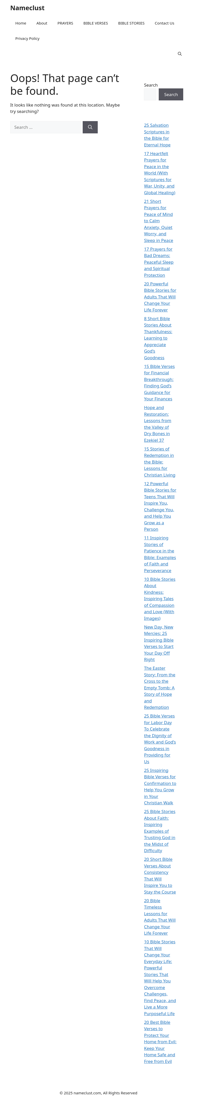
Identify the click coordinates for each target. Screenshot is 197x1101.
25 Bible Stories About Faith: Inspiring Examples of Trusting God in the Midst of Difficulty (159, 830)
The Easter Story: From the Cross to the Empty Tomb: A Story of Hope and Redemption (159, 687)
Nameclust (27, 7)
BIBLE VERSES (95, 23)
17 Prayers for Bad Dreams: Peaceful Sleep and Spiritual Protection (159, 262)
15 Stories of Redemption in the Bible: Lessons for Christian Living (159, 462)
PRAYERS (65, 23)
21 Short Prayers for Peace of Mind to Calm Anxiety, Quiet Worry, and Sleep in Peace (158, 220)
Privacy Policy (27, 38)
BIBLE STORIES (131, 23)
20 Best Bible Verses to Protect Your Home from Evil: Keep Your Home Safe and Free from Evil (160, 1041)
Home (20, 23)
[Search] (90, 127)
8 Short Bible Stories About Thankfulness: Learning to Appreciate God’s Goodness (158, 338)
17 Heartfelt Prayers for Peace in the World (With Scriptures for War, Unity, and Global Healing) (159, 172)
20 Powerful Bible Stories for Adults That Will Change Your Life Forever (160, 297)
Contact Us (164, 23)
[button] (180, 53)
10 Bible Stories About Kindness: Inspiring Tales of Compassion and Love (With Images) (159, 598)
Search (151, 85)
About (41, 23)
